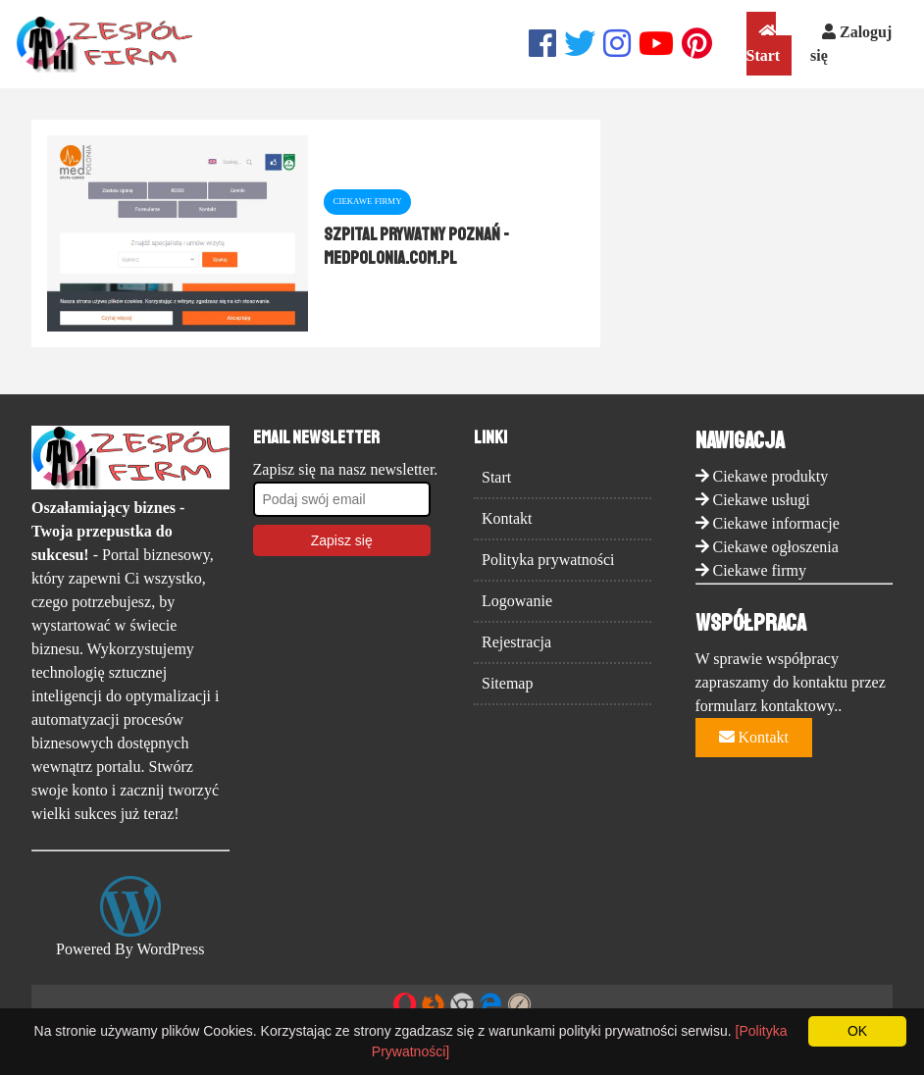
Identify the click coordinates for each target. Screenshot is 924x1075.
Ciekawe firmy (760, 570)
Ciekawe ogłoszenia (776, 546)
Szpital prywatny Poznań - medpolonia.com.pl (416, 246)
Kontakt (507, 518)
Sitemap (507, 683)
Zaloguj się (851, 44)
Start (763, 44)
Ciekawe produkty (771, 476)
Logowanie (517, 600)
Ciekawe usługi (761, 499)
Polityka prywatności (548, 559)
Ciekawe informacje (776, 523)
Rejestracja (516, 642)
